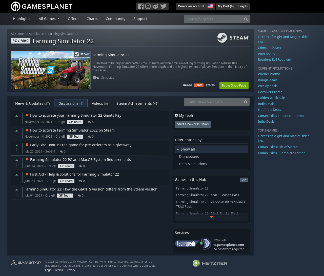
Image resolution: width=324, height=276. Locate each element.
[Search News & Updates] (213, 102)
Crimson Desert (269, 47)
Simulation (36, 34)
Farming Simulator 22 (63, 34)
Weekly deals (267, 85)
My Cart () (226, 6)
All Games (18, 34)
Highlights (22, 18)
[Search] (246, 19)
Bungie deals (267, 80)
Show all (188, 149)
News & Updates (32, 103)
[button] (210, 5)
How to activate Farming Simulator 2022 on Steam (70, 130)
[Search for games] (213, 19)
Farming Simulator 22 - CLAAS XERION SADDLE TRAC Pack (211, 204)
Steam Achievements (137, 103)
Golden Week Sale (271, 97)
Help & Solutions (193, 163)
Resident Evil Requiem (274, 59)
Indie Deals (266, 103)
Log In (243, 6)
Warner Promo (269, 74)
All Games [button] (48, 18)
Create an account (191, 6)
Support (140, 18)
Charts (92, 18)
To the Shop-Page (234, 85)
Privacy (70, 270)
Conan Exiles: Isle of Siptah (278, 146)
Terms (59, 270)
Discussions (70, 103)
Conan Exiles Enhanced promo (281, 115)
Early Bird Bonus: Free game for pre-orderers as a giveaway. (78, 144)
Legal (48, 270)
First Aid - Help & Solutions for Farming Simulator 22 (72, 174)
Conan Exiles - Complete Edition (282, 153)
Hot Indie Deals (269, 109)
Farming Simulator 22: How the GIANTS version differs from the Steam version (91, 189)
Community (115, 18)
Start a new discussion (193, 124)
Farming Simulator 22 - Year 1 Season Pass (207, 195)
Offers (73, 18)
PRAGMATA (266, 53)
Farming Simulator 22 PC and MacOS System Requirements (78, 159)
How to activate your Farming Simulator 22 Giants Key (73, 115)
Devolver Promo (270, 92)
